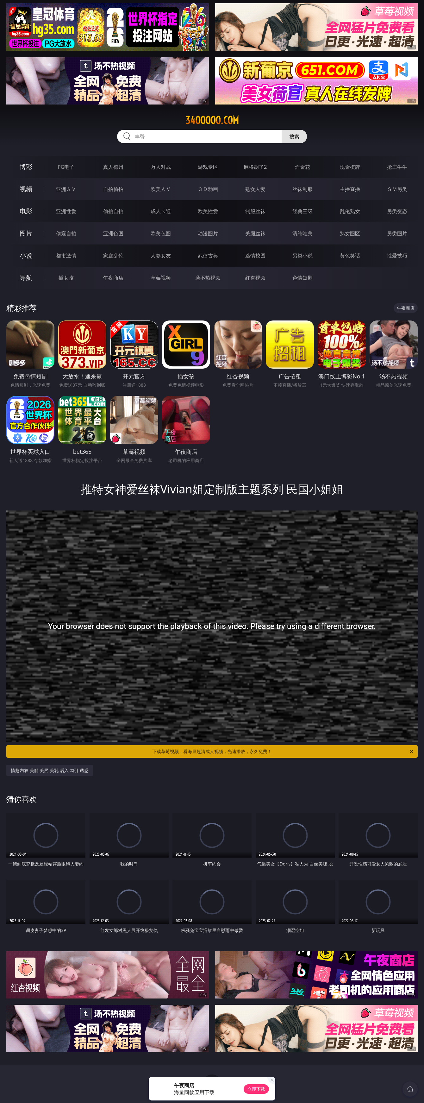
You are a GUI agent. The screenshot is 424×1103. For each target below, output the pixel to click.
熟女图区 (350, 233)
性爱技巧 (397, 255)
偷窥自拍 (66, 233)
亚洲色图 (113, 233)
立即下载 (256, 1089)
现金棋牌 (350, 166)
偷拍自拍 (113, 211)
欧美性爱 (208, 211)
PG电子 (66, 166)
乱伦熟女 (350, 211)
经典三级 (302, 211)
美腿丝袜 (255, 233)
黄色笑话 (350, 255)
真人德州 (113, 166)
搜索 (294, 136)
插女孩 (66, 277)
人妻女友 (161, 255)
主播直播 (350, 189)
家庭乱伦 (113, 255)
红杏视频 (255, 277)
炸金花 (302, 166)
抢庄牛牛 (397, 166)
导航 (26, 277)
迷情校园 (255, 255)
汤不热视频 (208, 277)
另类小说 (302, 255)
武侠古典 (208, 255)
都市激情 (66, 255)
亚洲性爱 (66, 211)
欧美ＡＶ (161, 189)
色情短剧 (302, 277)
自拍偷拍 (113, 189)
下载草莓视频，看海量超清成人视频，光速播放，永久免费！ (283, 751)
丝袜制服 (302, 189)
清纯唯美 (302, 233)
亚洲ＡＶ (66, 189)
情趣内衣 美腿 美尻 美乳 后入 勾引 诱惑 (50, 770)
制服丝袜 (255, 211)
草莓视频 (161, 277)
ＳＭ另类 (397, 189)
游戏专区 (208, 166)
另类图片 (397, 233)
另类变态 (397, 211)
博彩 (26, 166)
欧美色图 (161, 233)
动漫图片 (208, 233)
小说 (26, 255)
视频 (26, 189)
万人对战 (161, 166)
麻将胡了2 (255, 166)
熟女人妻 (255, 189)
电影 (26, 211)
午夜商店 (113, 277)
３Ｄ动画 (208, 189)
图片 (26, 233)
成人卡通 (161, 211)
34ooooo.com (212, 120)
